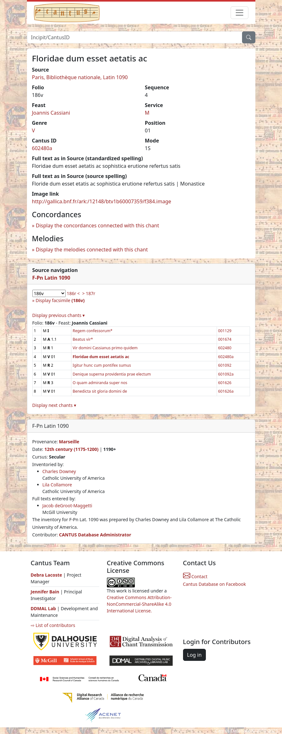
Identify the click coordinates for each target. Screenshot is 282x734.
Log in (194, 654)
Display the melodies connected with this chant (92, 249)
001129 (225, 330)
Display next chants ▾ (54, 405)
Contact (195, 576)
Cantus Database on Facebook (214, 584)
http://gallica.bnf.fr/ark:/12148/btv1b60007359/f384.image (101, 201)
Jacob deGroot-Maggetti (67, 506)
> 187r (88, 293)
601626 (225, 382)
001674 (225, 339)
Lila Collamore (57, 485)
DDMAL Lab (43, 608)
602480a (42, 148)
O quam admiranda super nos (100, 382)
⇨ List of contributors (53, 625)
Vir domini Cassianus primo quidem (105, 348)
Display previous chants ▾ (58, 315)
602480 (225, 348)
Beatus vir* (83, 339)
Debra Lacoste (46, 575)
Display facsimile (60, 300)
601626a (226, 391)
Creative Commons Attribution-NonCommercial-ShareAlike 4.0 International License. (139, 604)
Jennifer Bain (46, 592)
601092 (225, 365)
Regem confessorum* (93, 330)
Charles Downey (59, 471)
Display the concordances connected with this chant (97, 225)
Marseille (69, 442)
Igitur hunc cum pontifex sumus (102, 365)
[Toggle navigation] (239, 12)
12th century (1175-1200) (71, 449)
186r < (73, 293)
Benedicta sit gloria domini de (100, 391)
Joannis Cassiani (51, 112)
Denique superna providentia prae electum (112, 374)
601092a (226, 374)
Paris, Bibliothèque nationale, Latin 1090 (80, 77)
